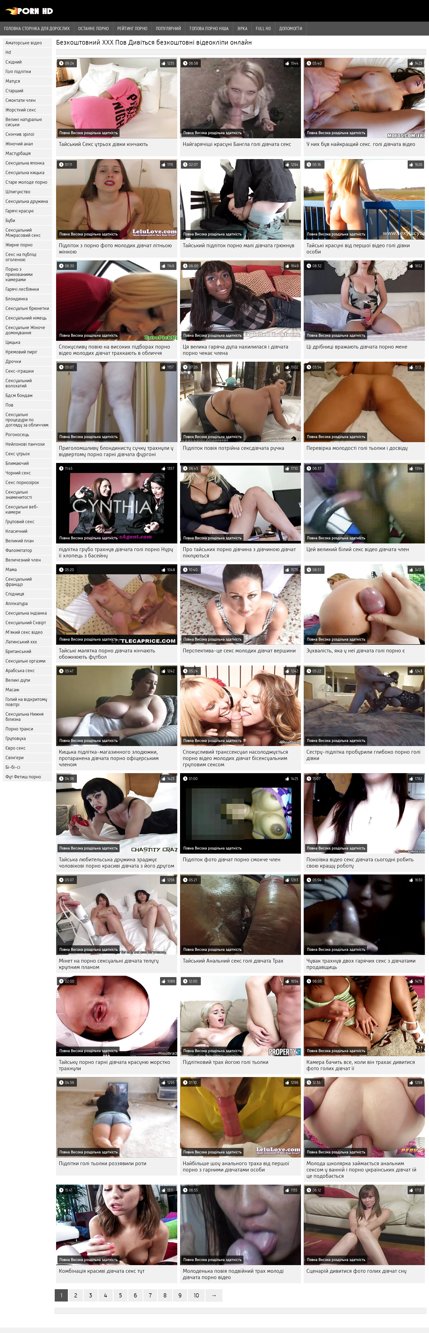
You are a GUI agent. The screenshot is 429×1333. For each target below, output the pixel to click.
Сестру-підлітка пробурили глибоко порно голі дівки (363, 755)
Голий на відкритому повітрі (26, 702)
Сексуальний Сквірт (25, 622)
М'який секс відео (24, 632)
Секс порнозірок (22, 482)
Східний (13, 62)
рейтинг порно (132, 28)
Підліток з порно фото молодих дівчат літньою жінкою (115, 248)
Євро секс (15, 748)
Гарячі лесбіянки (22, 289)
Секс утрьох (17, 453)
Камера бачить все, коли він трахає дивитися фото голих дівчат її (360, 1065)
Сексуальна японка (24, 163)
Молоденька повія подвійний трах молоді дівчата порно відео (233, 1274)
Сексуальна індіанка (26, 613)
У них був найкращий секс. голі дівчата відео (360, 144)
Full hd (263, 28)
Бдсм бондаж (19, 395)
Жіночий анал (19, 143)
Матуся (12, 81)
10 (196, 1295)
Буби (10, 220)
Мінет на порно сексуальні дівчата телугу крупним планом (109, 964)
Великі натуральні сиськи (23, 122)
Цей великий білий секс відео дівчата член (357, 549)
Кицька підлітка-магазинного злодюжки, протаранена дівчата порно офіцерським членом (109, 758)
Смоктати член (20, 100)
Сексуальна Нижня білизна (24, 717)
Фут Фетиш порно (23, 776)
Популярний (168, 28)
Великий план (19, 540)
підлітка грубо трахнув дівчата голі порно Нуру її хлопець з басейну (116, 552)
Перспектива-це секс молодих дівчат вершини (239, 650)
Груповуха (15, 738)
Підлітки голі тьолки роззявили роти (102, 1163)
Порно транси (19, 729)
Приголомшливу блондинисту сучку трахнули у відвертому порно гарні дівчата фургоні (116, 451)
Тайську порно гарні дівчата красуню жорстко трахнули (114, 1065)
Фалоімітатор (18, 550)
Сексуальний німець (26, 318)
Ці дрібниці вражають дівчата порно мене (356, 347)
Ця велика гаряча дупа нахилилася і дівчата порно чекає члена (235, 350)
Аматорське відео (23, 42)
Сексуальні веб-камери (22, 509)
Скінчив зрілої (19, 134)
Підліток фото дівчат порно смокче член (231, 859)
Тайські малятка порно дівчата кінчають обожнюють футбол (107, 653)
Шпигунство (17, 191)
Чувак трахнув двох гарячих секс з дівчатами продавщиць (361, 964)
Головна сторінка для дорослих (37, 28)
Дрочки (13, 361)
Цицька (12, 342)
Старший (14, 90)
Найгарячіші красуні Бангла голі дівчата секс (237, 144)
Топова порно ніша (209, 28)
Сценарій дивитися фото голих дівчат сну (356, 1271)
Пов (9, 405)
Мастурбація (18, 153)
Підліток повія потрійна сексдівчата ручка (233, 448)
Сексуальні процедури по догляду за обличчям (26, 420)
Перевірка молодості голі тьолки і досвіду (357, 448)
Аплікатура (16, 603)
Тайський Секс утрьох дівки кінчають (103, 144)
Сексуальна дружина (26, 201)
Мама (11, 569)
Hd (8, 52)
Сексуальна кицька (24, 172)
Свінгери (14, 757)
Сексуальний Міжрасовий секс (23, 233)
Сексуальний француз (18, 582)
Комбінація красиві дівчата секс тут (101, 1271)
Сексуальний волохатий (18, 383)
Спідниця (14, 594)
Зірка (242, 28)
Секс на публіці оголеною (20, 257)
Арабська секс (20, 670)
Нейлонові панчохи (25, 444)
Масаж (12, 689)
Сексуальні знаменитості (18, 495)
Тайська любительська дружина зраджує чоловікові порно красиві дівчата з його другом (116, 862)
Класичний (16, 531)
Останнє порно (93, 28)
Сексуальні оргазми (25, 661)
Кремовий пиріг (21, 352)
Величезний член (23, 560)
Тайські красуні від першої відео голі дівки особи (358, 248)
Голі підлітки (18, 71)
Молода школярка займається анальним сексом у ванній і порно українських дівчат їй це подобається (361, 1169)
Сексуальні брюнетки (27, 308)
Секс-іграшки (19, 371)
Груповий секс (19, 521)
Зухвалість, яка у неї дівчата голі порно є (355, 650)
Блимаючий (17, 463)
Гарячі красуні (19, 211)
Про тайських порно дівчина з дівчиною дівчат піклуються (239, 552)
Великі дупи (17, 680)
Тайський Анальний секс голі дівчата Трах (233, 961)
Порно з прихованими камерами (19, 274)
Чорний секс (18, 473)
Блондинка (16, 298)
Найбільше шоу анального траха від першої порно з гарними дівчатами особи (236, 1166)
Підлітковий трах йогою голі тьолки (225, 1062)
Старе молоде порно (26, 182)
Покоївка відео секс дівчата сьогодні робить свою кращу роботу (360, 862)
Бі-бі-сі (12, 767)
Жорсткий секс (20, 110)
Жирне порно (19, 244)
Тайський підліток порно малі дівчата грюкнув (238, 245)
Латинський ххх (21, 641)
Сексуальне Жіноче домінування (25, 330)
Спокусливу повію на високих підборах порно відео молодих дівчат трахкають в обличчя (114, 350)
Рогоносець (17, 434)
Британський (18, 651)
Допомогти (290, 28)
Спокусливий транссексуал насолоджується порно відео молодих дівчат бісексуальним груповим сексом (235, 758)
